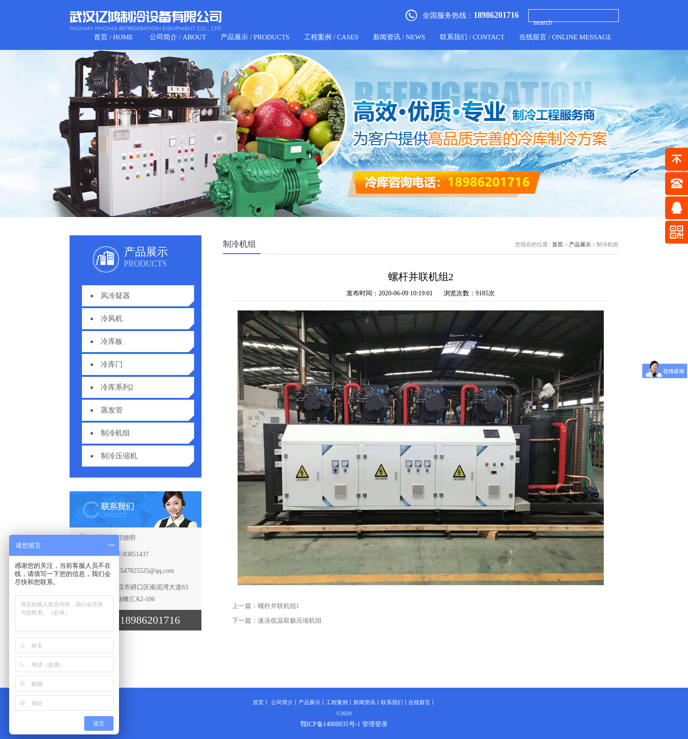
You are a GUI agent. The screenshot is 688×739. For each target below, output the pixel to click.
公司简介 (282, 702)
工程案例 (337, 702)
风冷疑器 (115, 295)
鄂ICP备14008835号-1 (330, 724)
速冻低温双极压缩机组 (290, 620)
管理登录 (375, 724)
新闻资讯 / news (399, 37)
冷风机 (112, 318)
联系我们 (392, 702)
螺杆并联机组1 (278, 606)
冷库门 (112, 364)
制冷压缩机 (119, 456)
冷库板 (112, 341)
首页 (557, 244)
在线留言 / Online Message (565, 37)
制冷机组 (115, 433)
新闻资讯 (364, 702)
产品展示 (580, 244)
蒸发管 (112, 410)
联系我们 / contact (472, 37)
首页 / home (113, 37)
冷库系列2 (117, 387)
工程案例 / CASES (331, 37)
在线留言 (419, 702)
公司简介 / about (178, 37)
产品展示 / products (255, 37)
